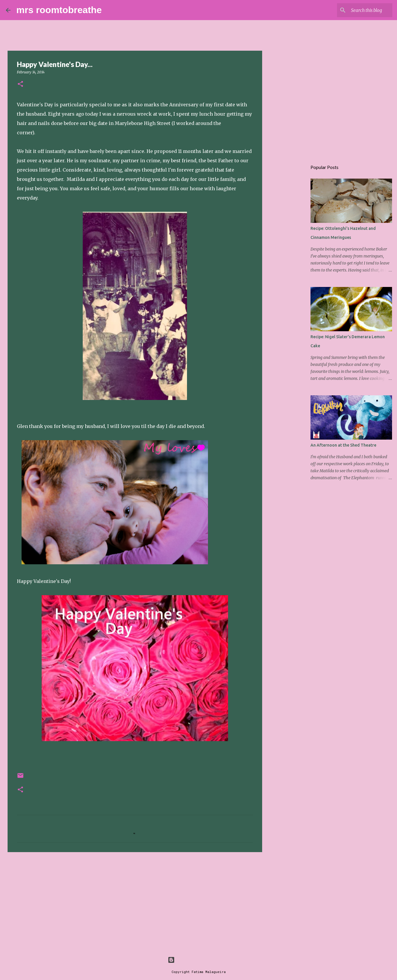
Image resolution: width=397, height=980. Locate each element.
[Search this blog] (361, 10)
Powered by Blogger (199, 960)
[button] (20, 84)
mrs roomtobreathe (59, 10)
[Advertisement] (134, 901)
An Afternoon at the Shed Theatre (343, 445)
